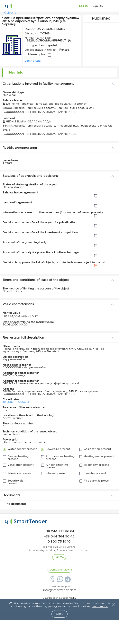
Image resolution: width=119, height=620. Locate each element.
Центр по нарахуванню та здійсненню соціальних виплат (45, 104)
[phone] (59, 531)
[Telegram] (67, 580)
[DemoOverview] (60, 570)
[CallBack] (59, 557)
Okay (59, 614)
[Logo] (8, 6)
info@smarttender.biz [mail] (59, 590)
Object (8, 13)
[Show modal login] (83, 6)
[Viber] (52, 580)
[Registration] (97, 6)
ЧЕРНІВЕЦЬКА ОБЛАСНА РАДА (27, 121)
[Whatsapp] (60, 581)
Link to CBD (33, 61)
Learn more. (100, 606)
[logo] (26, 521)
